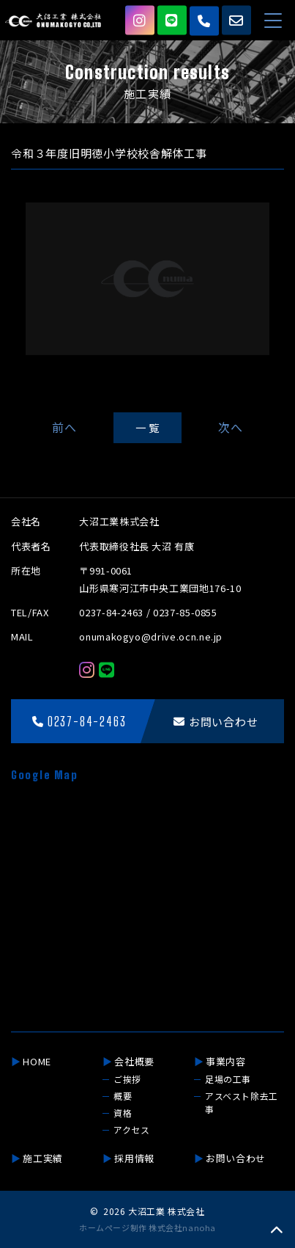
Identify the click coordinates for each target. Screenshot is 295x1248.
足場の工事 (228, 1079)
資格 (122, 1112)
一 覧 (147, 427)
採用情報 (134, 1158)
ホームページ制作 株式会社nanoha (147, 1227)
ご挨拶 (127, 1079)
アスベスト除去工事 (241, 1102)
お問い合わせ (236, 1158)
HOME (37, 1061)
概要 (122, 1096)
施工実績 (43, 1158)
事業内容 (226, 1061)
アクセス (131, 1129)
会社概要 (134, 1061)
